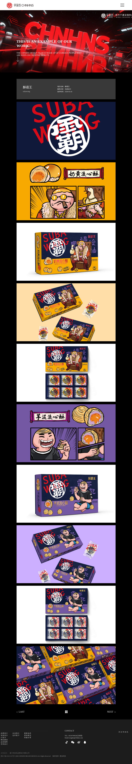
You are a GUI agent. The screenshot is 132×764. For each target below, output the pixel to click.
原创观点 (27, 735)
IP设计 (3, 737)
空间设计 (4, 744)
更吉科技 (63, 756)
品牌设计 (4, 733)
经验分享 (27, 737)
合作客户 (16, 735)
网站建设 (4, 740)
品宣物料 (4, 742)
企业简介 (16, 733)
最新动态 (27, 733)
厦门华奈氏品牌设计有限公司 (20, 753)
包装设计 (4, 735)
